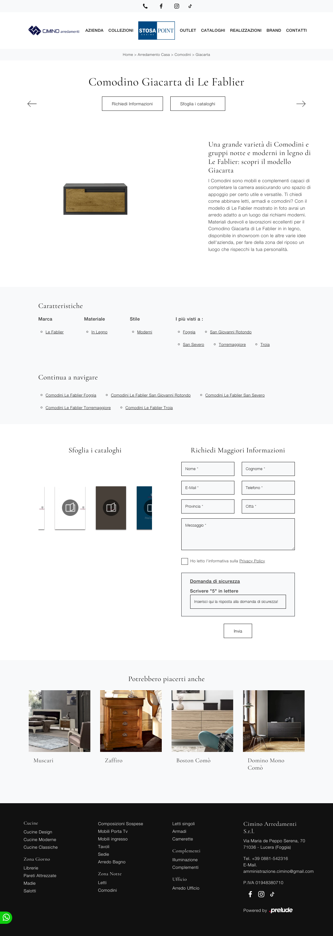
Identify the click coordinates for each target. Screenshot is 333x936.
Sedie (103, 854)
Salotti (30, 890)
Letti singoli (183, 823)
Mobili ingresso (113, 838)
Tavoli (104, 846)
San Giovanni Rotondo (231, 331)
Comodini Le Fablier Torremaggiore (78, 407)
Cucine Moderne (40, 839)
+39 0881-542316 (270, 858)
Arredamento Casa (154, 54)
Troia (265, 344)
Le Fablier (55, 331)
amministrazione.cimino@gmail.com (279, 871)
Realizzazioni (246, 30)
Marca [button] (45, 319)
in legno (100, 331)
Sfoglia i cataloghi (197, 103)
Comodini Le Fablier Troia (149, 407)
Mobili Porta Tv (113, 831)
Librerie (31, 867)
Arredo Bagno (111, 861)
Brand (273, 30)
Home (128, 54)
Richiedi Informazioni (132, 103)
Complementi (185, 867)
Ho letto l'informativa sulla (227, 560)
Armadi (179, 831)
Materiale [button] (94, 319)
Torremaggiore (232, 344)
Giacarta (203, 54)
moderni (144, 331)
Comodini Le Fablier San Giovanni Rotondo (150, 395)
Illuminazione (185, 859)
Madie (30, 883)
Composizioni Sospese (120, 823)
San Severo (194, 344)
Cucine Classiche (41, 847)
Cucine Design (38, 831)
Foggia (189, 331)
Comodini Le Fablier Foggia (71, 395)
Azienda (94, 30)
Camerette (182, 838)
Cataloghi (213, 30)
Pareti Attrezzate (40, 875)
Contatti (296, 30)
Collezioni (120, 30)
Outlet (188, 30)
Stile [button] (135, 319)
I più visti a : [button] (189, 319)
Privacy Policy (252, 560)
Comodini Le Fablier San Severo (235, 395)
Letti (102, 882)
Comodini (183, 54)
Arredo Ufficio (186, 888)
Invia (238, 630)
